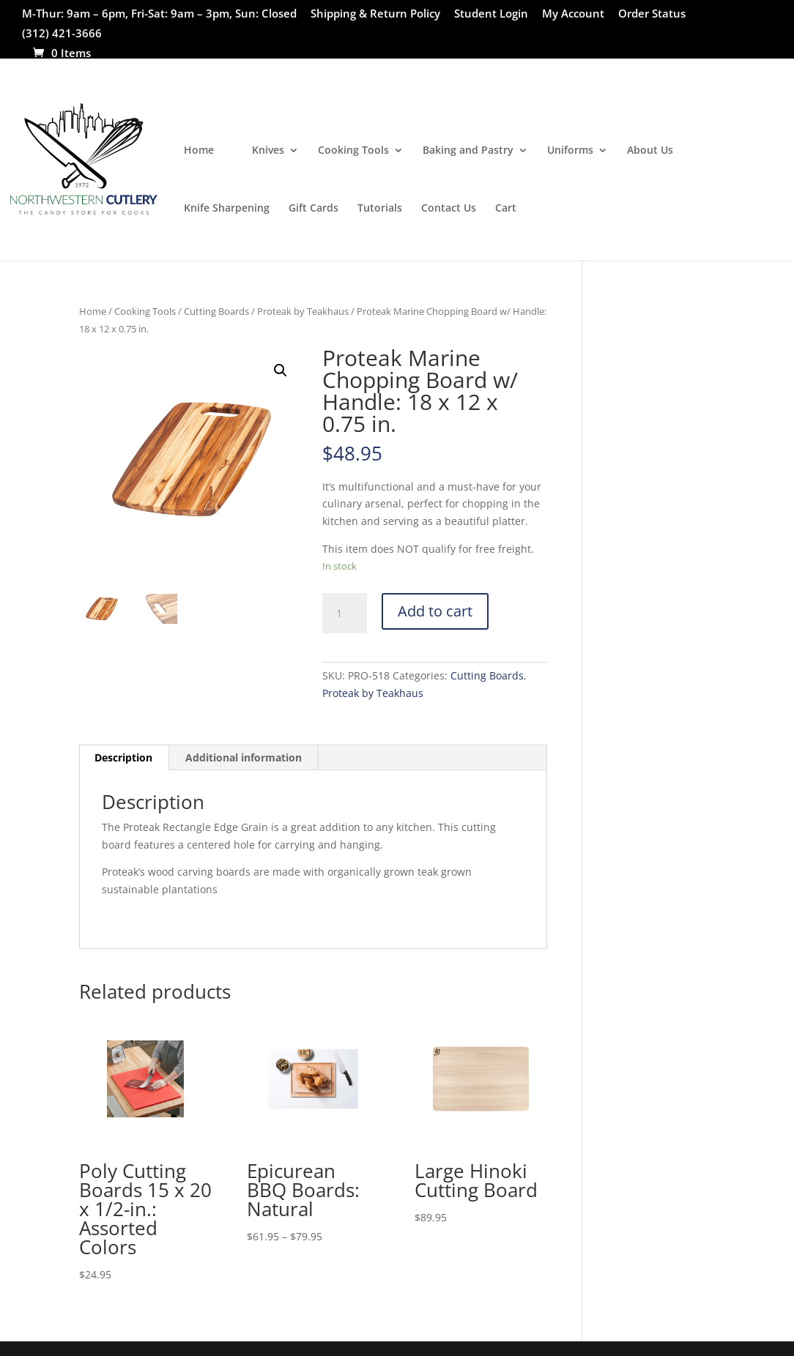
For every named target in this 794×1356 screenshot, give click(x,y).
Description (123, 757)
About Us (650, 151)
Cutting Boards (216, 311)
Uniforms (570, 151)
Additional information (243, 757)
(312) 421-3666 (62, 34)
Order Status (652, 14)
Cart (505, 209)
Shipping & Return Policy (375, 14)
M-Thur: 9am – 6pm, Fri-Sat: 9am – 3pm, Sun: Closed (159, 14)
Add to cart (435, 611)
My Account (573, 14)
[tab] (123, 757)
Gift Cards (313, 209)
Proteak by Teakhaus (303, 311)
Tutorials (379, 209)
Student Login (491, 14)
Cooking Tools (353, 151)
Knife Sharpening (227, 209)
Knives (268, 151)
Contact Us (448, 209)
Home (199, 151)
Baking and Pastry (468, 151)
